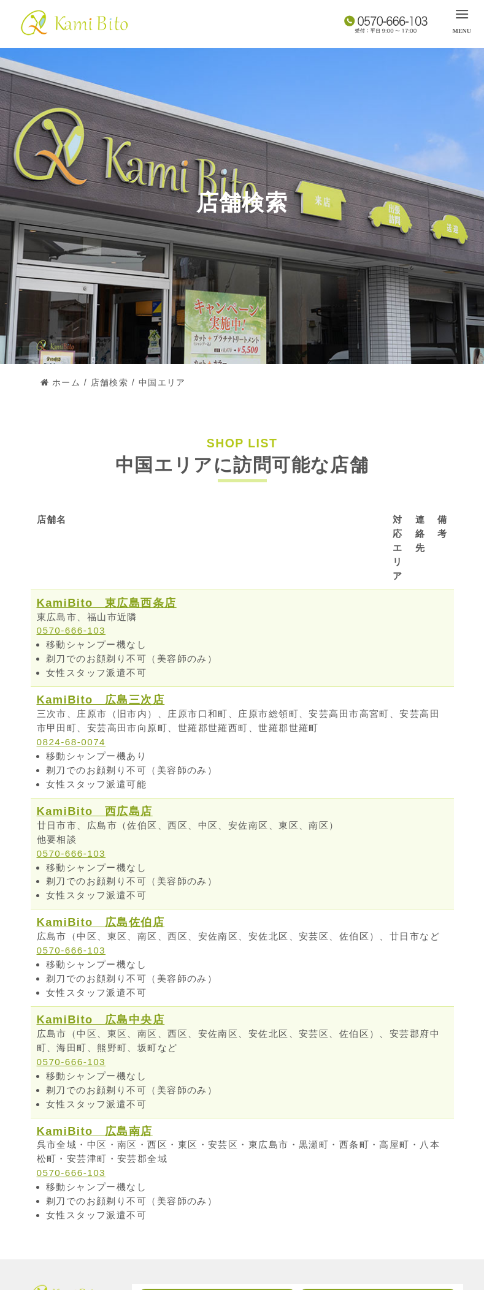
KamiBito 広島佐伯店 (101, 922)
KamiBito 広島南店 (95, 1131)
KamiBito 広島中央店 (101, 1019)
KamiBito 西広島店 (95, 811)
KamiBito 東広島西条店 (107, 602)
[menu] (461, 20)
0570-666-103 (71, 630)
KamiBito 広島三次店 (101, 699)
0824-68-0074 (71, 742)
